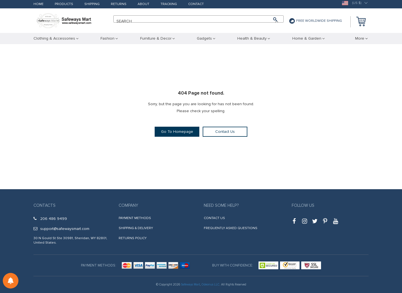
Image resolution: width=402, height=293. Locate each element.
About (143, 4)
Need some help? (221, 205)
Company (128, 205)
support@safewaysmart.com (61, 228)
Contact (196, 4)
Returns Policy (133, 238)
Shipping (92, 4)
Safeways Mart (190, 284)
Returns (118, 4)
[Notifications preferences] (10, 281)
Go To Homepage (177, 131)
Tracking (169, 4)
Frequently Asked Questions (230, 228)
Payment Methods (135, 218)
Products (64, 4)
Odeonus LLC (210, 284)
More (359, 38)
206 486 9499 (50, 218)
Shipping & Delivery (136, 228)
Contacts (45, 205)
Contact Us (225, 131)
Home (39, 4)
